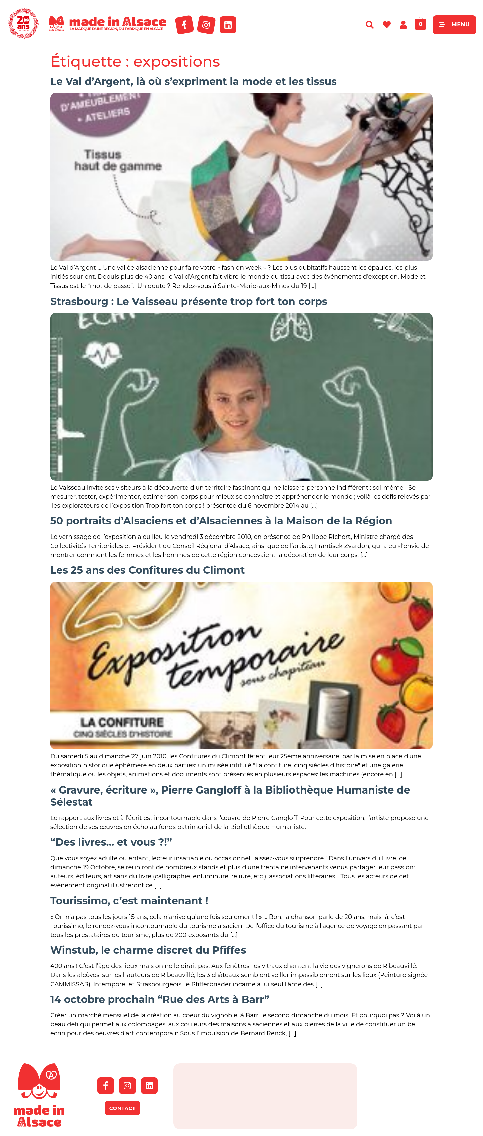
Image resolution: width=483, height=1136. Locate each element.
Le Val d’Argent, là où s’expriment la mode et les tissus (193, 81)
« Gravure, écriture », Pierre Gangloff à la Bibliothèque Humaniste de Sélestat (230, 796)
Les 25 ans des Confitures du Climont (147, 570)
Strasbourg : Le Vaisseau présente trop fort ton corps (188, 301)
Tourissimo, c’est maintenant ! (129, 901)
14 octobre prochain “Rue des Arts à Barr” (159, 999)
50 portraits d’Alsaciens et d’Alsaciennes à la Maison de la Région (221, 521)
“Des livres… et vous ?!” (111, 842)
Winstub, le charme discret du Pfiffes (148, 950)
